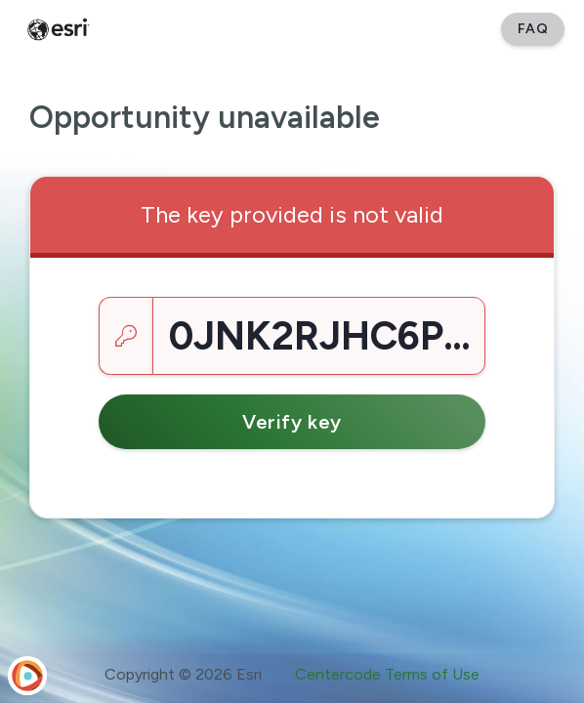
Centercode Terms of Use (387, 674)
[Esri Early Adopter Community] (58, 29)
